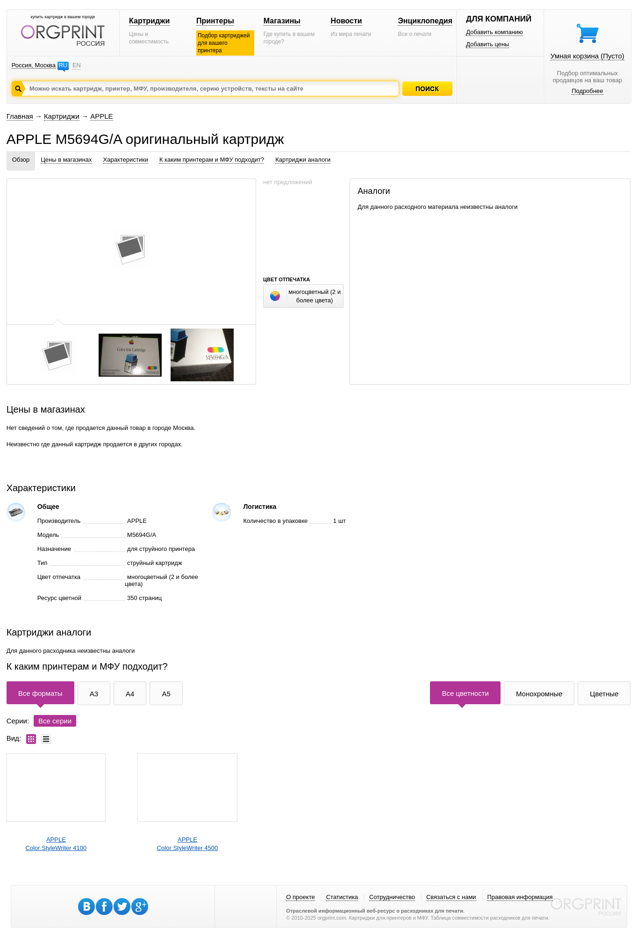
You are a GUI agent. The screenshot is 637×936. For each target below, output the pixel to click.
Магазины (282, 21)
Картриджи (149, 21)
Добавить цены (487, 44)
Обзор (21, 159)
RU (62, 65)
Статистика (342, 896)
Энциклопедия (425, 21)
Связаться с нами (451, 896)
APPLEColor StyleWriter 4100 (56, 843)
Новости (346, 21)
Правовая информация (520, 896)
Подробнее (587, 90)
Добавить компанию (494, 32)
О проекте (300, 896)
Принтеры (215, 21)
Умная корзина (587, 56)
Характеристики (125, 159)
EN (76, 65)
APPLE (101, 116)
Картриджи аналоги (302, 159)
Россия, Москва (34, 65)
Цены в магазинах (66, 159)
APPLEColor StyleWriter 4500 (187, 843)
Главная (20, 116)
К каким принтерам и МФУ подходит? (211, 159)
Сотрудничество (392, 896)
